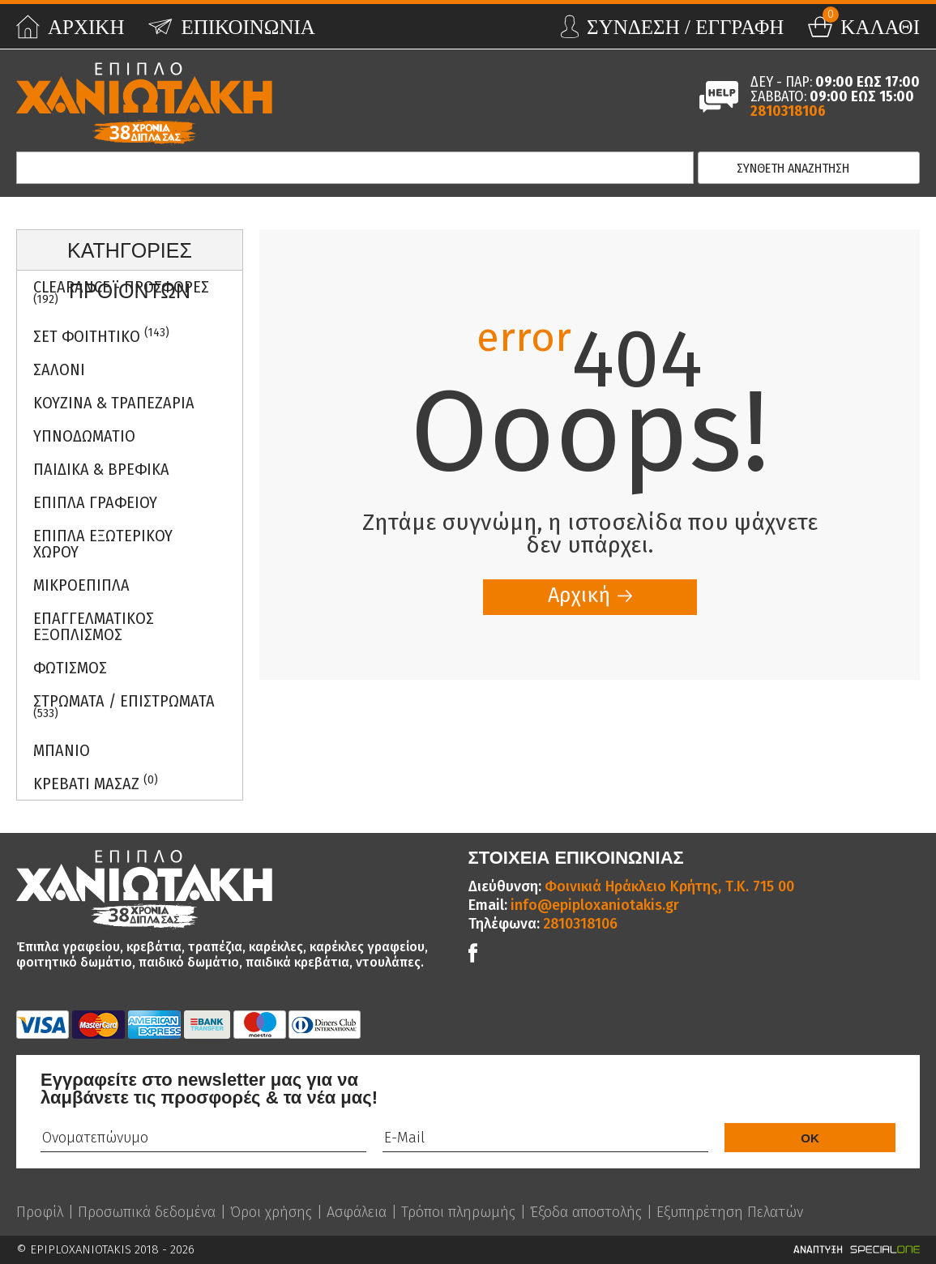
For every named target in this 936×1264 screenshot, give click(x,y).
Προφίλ (39, 1212)
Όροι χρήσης (271, 1212)
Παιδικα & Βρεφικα (101, 469)
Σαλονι (59, 369)
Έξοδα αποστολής (586, 1212)
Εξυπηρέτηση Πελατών (729, 1212)
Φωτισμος (70, 667)
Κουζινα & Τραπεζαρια (113, 402)
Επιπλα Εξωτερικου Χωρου (103, 544)
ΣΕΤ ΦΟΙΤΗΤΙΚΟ (101, 336)
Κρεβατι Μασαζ (95, 783)
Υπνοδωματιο (84, 436)
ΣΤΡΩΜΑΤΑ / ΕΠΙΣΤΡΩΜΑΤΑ (124, 705)
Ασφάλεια (357, 1212)
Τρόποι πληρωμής (458, 1212)
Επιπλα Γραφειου (95, 502)
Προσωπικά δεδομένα (147, 1212)
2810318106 (788, 111)
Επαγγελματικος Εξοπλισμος (93, 626)
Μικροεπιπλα (81, 585)
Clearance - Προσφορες (121, 291)
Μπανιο (61, 750)
